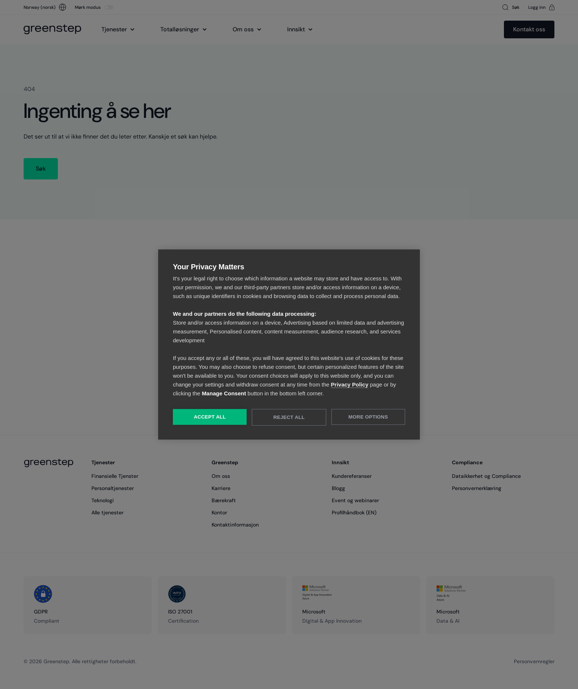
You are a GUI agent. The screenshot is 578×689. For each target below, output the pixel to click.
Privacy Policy (350, 385)
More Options (368, 417)
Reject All (289, 417)
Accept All (210, 417)
